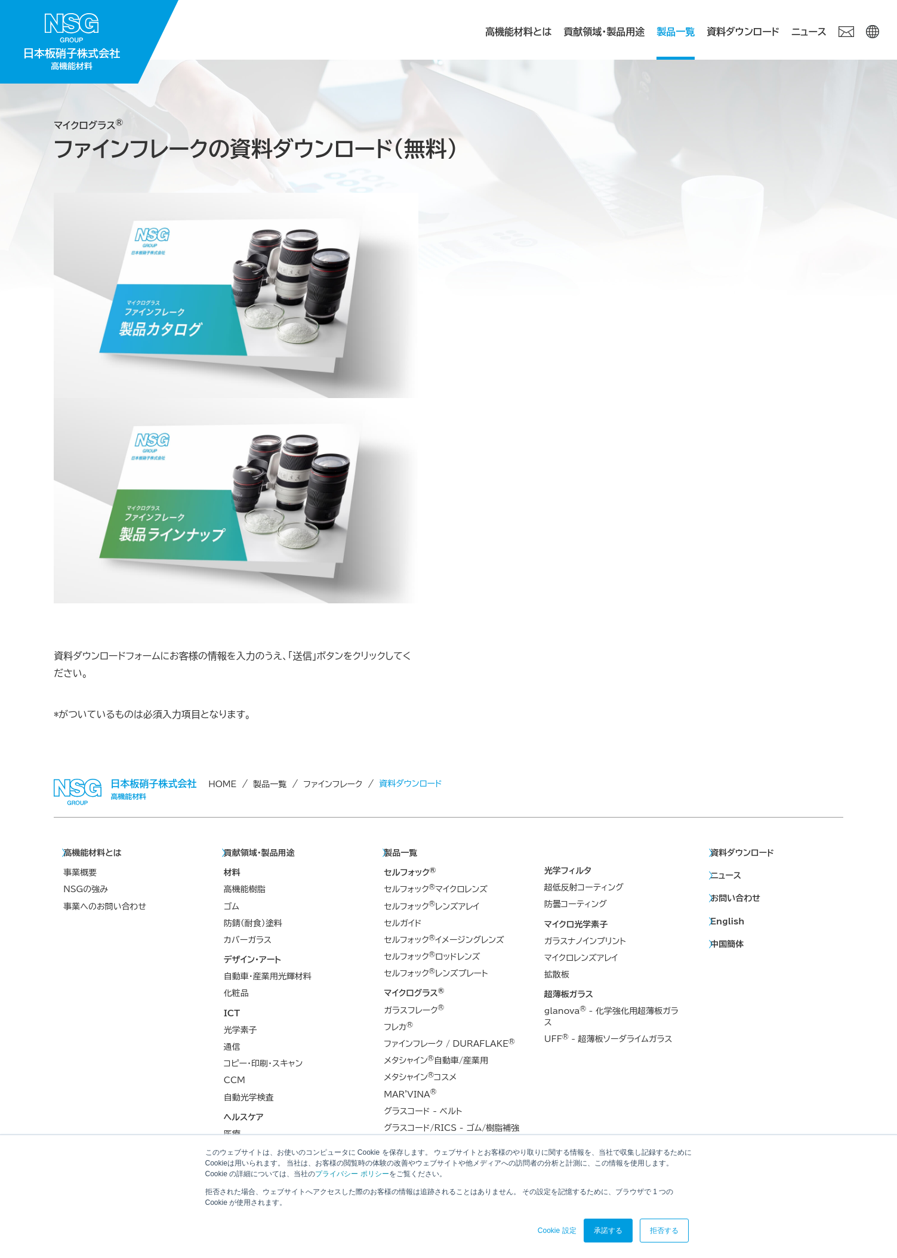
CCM (234, 1080)
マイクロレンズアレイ (581, 958)
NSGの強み (85, 889)
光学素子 (240, 1030)
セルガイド (402, 923)
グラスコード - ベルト (423, 1111)
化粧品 (236, 993)
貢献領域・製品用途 (604, 31)
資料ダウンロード (743, 31)
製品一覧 (675, 31)
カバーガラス (248, 940)
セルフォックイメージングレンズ (444, 939)
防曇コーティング (575, 904)
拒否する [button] (664, 1230)
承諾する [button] (608, 1230)
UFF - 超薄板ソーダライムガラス (608, 1038)
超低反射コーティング (584, 887)
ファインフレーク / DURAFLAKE (449, 1043)
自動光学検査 (249, 1097)
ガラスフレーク (414, 1010)
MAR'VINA (410, 1094)
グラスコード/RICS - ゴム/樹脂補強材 (451, 1133)
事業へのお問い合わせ (104, 906)
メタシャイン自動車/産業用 (436, 1060)
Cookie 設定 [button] (557, 1230)
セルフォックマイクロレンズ (436, 888)
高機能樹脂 (245, 889)
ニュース (809, 31)
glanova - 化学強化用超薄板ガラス (611, 1016)
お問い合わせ (735, 898)
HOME (222, 784)
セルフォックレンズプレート (436, 973)
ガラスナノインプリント (585, 941)
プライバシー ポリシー (352, 1174)
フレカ (398, 1026)
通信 (232, 1047)
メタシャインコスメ (420, 1076)
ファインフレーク (332, 784)
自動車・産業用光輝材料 (268, 976)
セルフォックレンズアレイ (431, 906)
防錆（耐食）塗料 (253, 923)
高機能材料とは (518, 31)
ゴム (231, 906)
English (727, 921)
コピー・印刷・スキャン (263, 1063)
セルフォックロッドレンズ (432, 956)
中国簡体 (727, 944)
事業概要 (80, 872)
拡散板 (556, 974)
